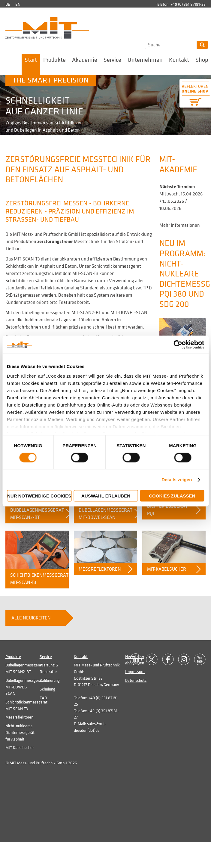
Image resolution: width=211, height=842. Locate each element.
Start (31, 60)
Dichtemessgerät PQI (167, 509)
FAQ (43, 698)
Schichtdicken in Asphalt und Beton (41, 266)
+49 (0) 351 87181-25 (188, 4)
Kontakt (179, 60)
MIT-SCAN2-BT (86, 313)
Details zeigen (176, 479)
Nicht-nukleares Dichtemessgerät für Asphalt (20, 732)
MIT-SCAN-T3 (27, 259)
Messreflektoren (100, 569)
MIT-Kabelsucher (166, 569)
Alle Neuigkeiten (31, 618)
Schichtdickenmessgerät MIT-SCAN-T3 (39, 578)
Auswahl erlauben (105, 496)
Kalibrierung (50, 680)
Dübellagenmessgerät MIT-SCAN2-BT (37, 513)
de (7, 4)
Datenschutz (135, 680)
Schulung (47, 689)
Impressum (135, 672)
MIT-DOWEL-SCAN (128, 313)
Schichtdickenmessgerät (116, 266)
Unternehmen (145, 60)
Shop (201, 60)
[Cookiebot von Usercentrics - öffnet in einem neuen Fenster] (178, 344)
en (17, 4)
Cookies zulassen (172, 496)
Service (112, 60)
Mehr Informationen (179, 225)
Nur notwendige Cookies (39, 496)
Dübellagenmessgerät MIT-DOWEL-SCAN (105, 513)
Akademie (84, 60)
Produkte (54, 60)
